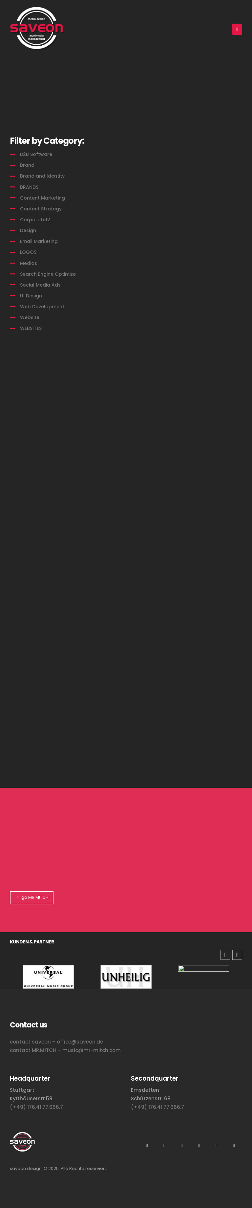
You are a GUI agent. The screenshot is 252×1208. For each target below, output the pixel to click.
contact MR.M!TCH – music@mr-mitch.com (65, 1050)
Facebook (234, 1145)
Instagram (147, 1145)
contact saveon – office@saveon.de (56, 1041)
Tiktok (216, 1145)
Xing (182, 1145)
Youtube (164, 1145)
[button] (237, 955)
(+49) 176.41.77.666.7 (36, 1107)
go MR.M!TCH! (32, 897)
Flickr (199, 1145)
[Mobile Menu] (237, 29)
